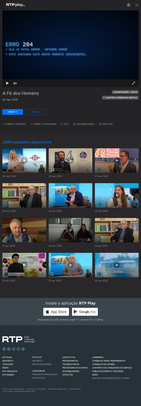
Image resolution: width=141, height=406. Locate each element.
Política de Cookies (36, 389)
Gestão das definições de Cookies (110, 378)
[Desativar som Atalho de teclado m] (15, 83)
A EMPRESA (97, 357)
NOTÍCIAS (7, 357)
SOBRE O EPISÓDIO (14, 124)
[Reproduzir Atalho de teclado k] (7, 83)
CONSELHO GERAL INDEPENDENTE (108, 361)
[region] (70, 48)
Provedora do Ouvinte (75, 368)
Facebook (4, 349)
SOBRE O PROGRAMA (43, 124)
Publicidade (75, 389)
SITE (65, 124)
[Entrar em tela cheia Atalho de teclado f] (133, 83)
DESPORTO (7, 361)
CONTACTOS (68, 357)
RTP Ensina (8, 375)
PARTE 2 (35, 112)
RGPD (95, 375)
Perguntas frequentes (45, 374)
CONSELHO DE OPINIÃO (103, 364)
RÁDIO (5, 368)
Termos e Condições (57, 389)
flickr (23, 349)
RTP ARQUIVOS (9, 371)
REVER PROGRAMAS (42, 364)
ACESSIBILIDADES (84, 124)
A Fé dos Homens (20, 93)
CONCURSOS (38, 371)
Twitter (9, 349)
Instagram (13, 349)
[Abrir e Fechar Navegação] (137, 5)
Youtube (18, 349)
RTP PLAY (37, 357)
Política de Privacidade (13, 389)
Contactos (38, 378)
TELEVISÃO (7, 364)
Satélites (67, 375)
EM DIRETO (37, 361)
